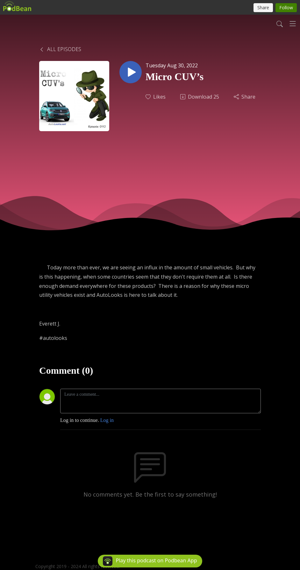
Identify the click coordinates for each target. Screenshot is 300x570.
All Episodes (60, 49)
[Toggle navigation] (292, 24)
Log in (107, 420)
